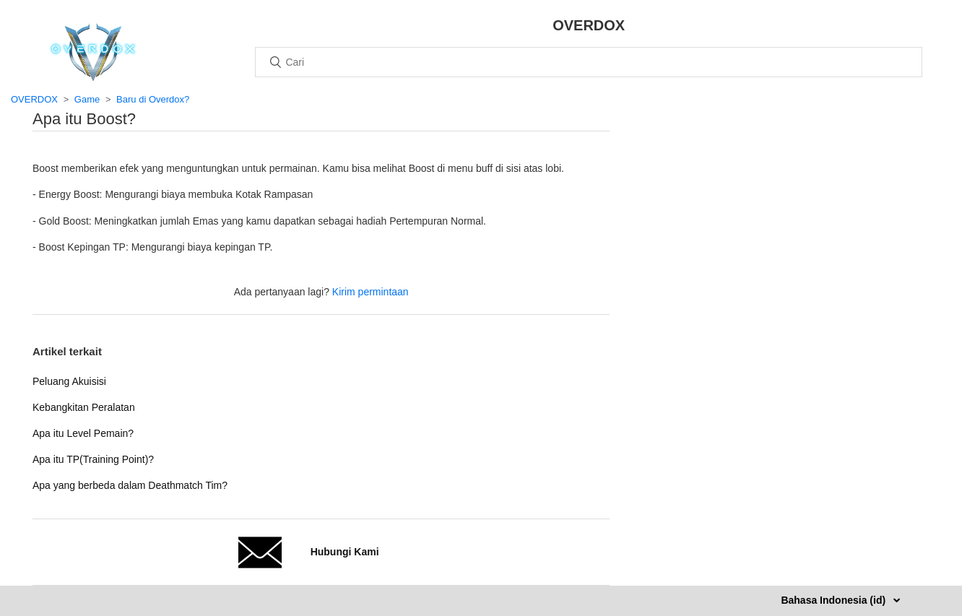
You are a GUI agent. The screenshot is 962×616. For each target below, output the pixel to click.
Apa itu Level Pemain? (83, 433)
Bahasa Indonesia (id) (834, 600)
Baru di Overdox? (152, 99)
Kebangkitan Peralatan (83, 407)
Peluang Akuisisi (69, 381)
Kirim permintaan (370, 292)
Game (87, 99)
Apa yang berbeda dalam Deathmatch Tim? (130, 485)
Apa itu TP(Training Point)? (93, 459)
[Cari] (589, 62)
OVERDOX (34, 99)
